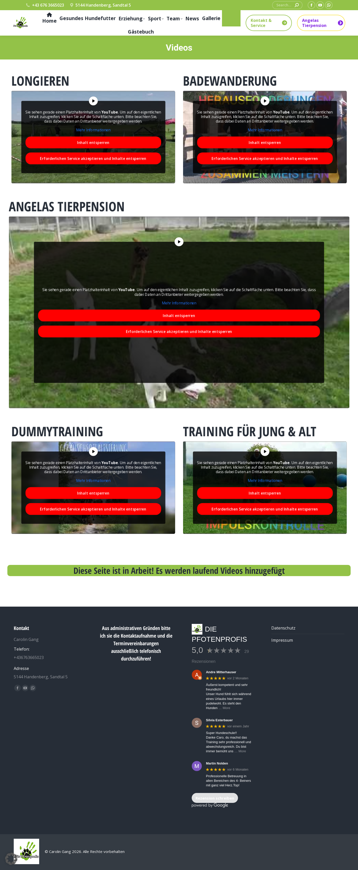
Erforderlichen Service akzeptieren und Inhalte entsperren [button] (93, 150)
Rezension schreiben (215, 798)
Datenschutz (283, 628)
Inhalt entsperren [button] (93, 138)
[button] (11, 859)
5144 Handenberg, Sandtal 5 (100, 5)
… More (224, 708)
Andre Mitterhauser (221, 672)
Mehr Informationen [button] (93, 129)
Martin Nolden (217, 763)
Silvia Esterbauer (219, 720)
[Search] (287, 5)
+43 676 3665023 (44, 5)
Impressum (282, 640)
